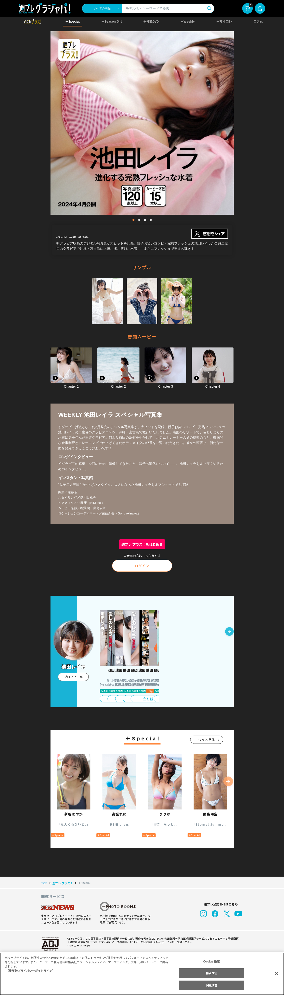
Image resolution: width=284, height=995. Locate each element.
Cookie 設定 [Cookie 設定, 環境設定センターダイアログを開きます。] (211, 961)
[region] (142, 973)
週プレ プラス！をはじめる (142, 544)
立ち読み (119, 698)
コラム (258, 21)
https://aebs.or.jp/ (77, 945)
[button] (229, 632)
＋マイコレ (224, 21)
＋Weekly (187, 21)
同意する (211, 985)
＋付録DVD (151, 21)
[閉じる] (276, 973)
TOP (44, 883)
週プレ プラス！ (61, 883)
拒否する (211, 973)
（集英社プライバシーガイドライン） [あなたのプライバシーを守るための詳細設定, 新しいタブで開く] (30, 971)
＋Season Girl (111, 21)
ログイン (142, 565)
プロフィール (73, 676)
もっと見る (206, 739)
